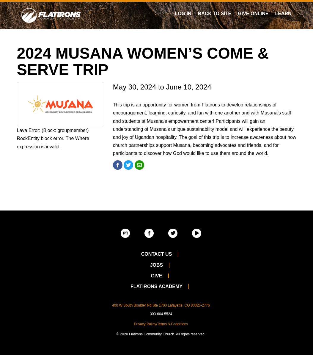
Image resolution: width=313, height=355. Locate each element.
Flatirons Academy (156, 286)
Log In (183, 13)
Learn (283, 13)
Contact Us (156, 254)
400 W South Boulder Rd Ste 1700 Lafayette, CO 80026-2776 (161, 305)
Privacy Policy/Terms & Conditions (161, 324)
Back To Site (215, 13)
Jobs (156, 265)
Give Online (253, 13)
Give (156, 275)
